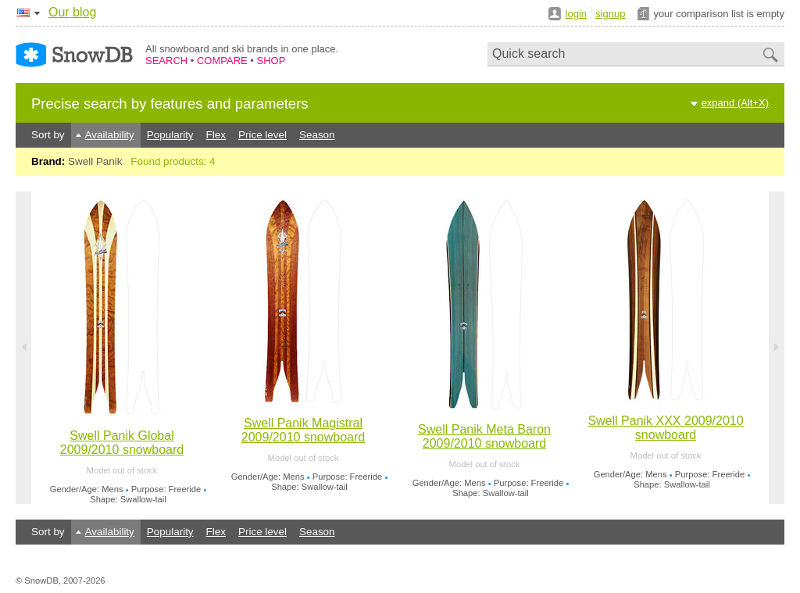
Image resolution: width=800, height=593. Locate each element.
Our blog (72, 12)
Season (317, 135)
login (576, 14)
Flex (216, 135)
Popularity (170, 135)
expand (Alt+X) (735, 103)
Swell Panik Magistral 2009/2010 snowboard (303, 430)
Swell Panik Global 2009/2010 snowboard (122, 442)
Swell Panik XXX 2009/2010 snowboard (665, 427)
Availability (109, 135)
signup (610, 14)
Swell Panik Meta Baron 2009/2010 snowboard (484, 436)
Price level (262, 135)
